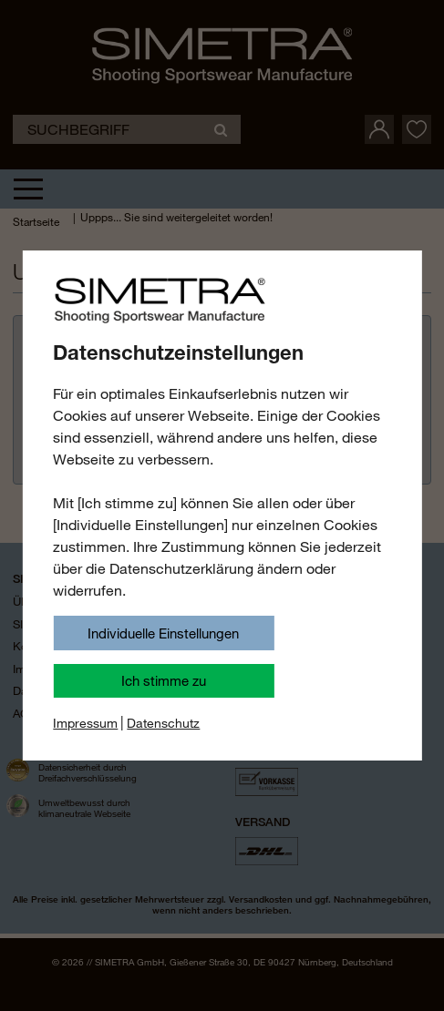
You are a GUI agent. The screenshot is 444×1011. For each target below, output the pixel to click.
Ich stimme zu (163, 680)
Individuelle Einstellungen (163, 633)
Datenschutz (163, 723)
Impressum (85, 723)
